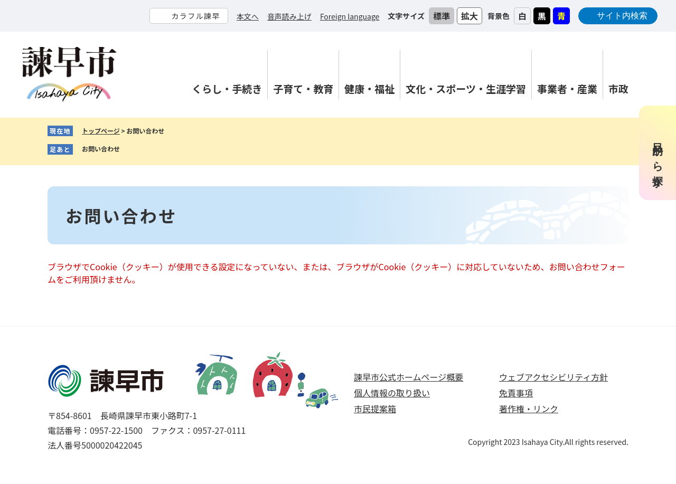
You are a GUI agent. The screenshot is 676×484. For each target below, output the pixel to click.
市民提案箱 (375, 408)
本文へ (248, 16)
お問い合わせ (101, 148)
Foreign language (349, 16)
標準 (441, 16)
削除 (128, 149)
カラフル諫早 (195, 16)
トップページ (101, 130)
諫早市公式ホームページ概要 (408, 377)
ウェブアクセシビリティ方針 (553, 377)
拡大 (469, 16)
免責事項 (516, 392)
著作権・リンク (528, 408)
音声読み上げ (289, 16)
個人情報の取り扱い (392, 392)
